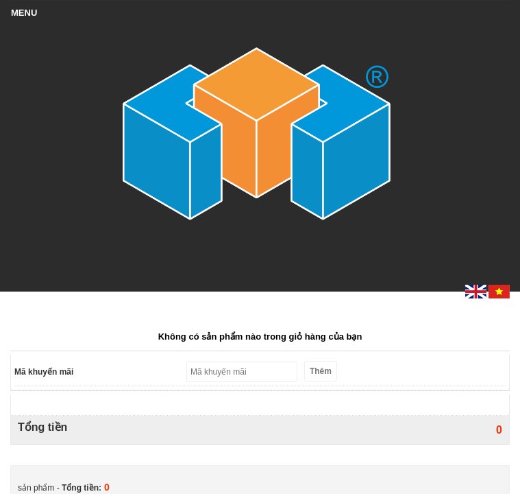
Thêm (321, 371)
